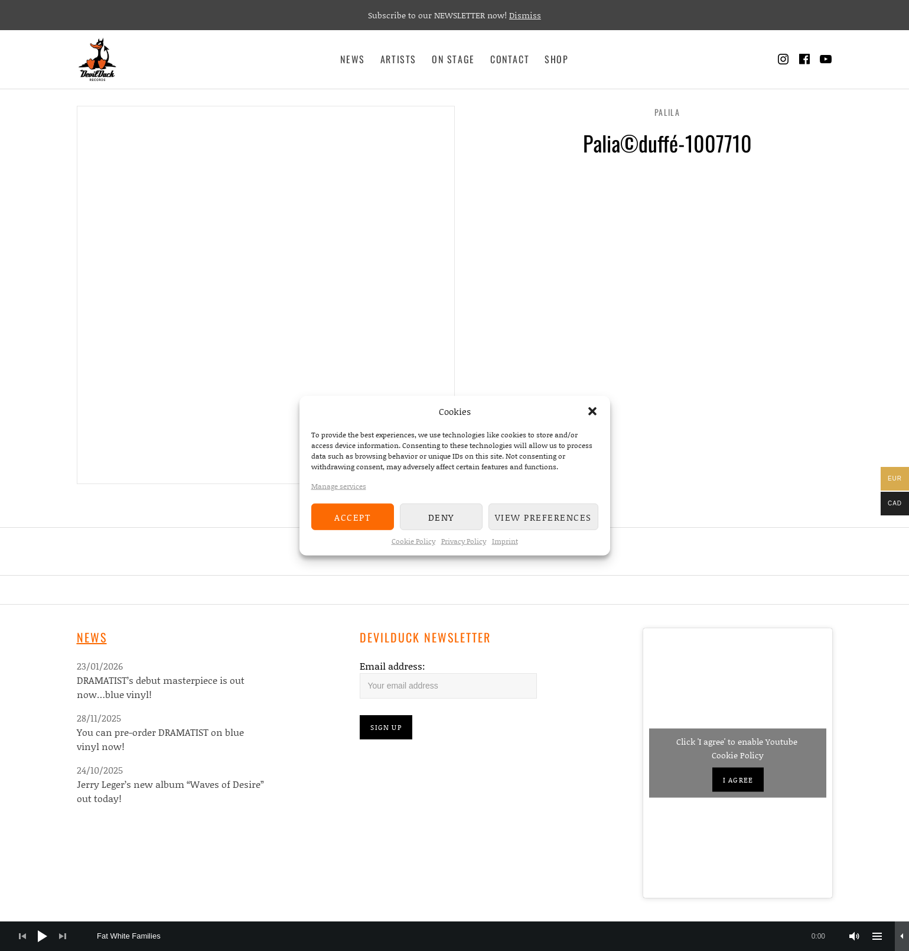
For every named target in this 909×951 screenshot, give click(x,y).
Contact (509, 59)
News (352, 59)
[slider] (467, 936)
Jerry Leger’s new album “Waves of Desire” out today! (170, 791)
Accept (352, 516)
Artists (398, 59)
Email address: (392, 666)
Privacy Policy (463, 541)
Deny (441, 516)
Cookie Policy (413, 541)
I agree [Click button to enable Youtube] (738, 780)
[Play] (42, 936)
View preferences (543, 516)
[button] (592, 411)
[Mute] (854, 936)
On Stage (453, 59)
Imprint (505, 541)
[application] (454, 936)
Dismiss (525, 15)
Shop (556, 59)
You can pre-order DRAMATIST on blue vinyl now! (160, 739)
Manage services (338, 486)
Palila (667, 112)
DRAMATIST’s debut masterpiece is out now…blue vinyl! (161, 687)
